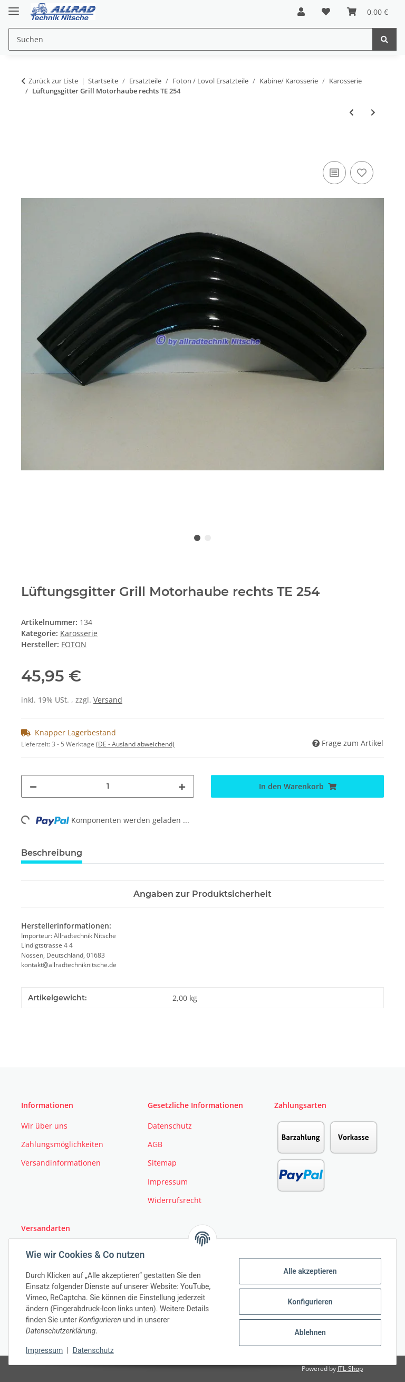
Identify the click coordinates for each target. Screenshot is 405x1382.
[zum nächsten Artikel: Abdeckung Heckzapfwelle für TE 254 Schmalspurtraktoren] (373, 112)
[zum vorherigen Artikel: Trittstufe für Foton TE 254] (351, 112)
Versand (107, 700)
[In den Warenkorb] (29, 147)
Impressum (44, 1350)
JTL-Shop (350, 1368)
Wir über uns (44, 1126)
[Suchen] (384, 39)
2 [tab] (208, 538)
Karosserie (79, 633)
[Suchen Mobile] (190, 39)
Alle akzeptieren (309, 1271)
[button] (301, 11)
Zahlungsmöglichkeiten (62, 1144)
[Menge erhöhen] (182, 786)
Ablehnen (309, 1332)
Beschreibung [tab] (51, 853)
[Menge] (107, 786)
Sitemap (162, 1163)
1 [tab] (197, 538)
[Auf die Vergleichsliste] (334, 172)
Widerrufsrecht (174, 1200)
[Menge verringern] (33, 786)
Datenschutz (93, 1350)
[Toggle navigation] (13, 6)
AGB (155, 1144)
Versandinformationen (61, 1163)
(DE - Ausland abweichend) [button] (135, 744)
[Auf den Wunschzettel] (361, 172)
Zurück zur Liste (53, 81)
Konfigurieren (309, 1302)
